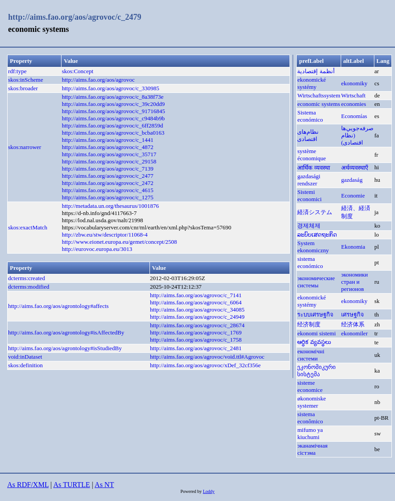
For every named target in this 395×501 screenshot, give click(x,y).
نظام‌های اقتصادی (308, 135)
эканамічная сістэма (312, 449)
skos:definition (25, 365)
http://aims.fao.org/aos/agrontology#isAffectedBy (66, 332)
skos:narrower (24, 147)
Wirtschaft (353, 95)
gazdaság (352, 179)
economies (353, 104)
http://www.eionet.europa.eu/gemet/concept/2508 (119, 241)
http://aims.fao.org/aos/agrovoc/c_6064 (195, 302)
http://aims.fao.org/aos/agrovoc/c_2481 (195, 348)
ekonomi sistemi (316, 333)
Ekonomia (353, 246)
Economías (354, 116)
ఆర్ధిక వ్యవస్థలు (314, 341)
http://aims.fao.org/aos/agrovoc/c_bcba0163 (113, 132)
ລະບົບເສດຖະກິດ (317, 234)
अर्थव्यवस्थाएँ (354, 167)
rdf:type (17, 71)
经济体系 (352, 324)
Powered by (191, 491)
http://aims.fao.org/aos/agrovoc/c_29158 (109, 161)
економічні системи (310, 355)
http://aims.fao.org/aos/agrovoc (98, 79)
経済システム (314, 212)
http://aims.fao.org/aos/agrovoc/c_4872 (108, 147)
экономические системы (316, 282)
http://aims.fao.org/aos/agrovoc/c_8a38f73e (112, 96)
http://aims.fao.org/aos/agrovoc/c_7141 (195, 295)
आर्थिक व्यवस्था (313, 167)
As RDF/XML (27, 484)
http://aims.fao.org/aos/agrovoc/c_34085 (197, 309)
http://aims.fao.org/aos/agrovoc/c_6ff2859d (112, 125)
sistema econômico (310, 418)
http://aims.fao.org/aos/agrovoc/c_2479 (74, 17)
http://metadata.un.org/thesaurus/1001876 (110, 205)
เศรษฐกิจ (352, 314)
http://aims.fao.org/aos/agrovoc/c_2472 (108, 183)
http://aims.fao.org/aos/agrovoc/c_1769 (195, 332)
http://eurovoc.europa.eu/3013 (97, 249)
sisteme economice (309, 386)
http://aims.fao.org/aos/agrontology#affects (58, 306)
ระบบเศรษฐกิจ (315, 314)
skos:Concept (77, 71)
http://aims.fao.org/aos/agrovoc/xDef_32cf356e (205, 365)
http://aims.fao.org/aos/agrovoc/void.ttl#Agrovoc (207, 356)
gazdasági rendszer (308, 180)
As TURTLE (71, 484)
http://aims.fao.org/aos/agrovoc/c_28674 (197, 325)
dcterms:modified (28, 286)
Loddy (209, 491)
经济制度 (308, 324)
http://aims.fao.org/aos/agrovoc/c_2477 (108, 175)
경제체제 (308, 225)
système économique (311, 155)
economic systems (318, 104)
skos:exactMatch (27, 227)
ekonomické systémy (311, 83)
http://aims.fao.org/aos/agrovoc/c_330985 (110, 88)
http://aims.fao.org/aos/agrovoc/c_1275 (108, 197)
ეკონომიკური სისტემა (316, 371)
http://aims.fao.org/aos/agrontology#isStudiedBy (65, 348)
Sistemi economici (309, 195)
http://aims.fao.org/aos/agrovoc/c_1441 (108, 139)
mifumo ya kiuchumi (310, 433)
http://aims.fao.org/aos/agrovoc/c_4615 (108, 190)
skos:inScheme (25, 79)
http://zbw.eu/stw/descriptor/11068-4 (105, 234)
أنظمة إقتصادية (315, 71)
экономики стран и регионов (354, 281)
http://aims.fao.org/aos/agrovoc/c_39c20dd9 (113, 104)
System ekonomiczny (313, 247)
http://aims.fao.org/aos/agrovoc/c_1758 (195, 339)
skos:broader (23, 88)
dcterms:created (26, 278)
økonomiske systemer (311, 402)
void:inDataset (25, 356)
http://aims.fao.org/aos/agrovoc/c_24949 (197, 316)
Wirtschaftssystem (318, 95)
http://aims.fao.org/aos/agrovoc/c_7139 (108, 168)
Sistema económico (310, 116)
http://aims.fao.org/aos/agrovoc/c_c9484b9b (113, 118)
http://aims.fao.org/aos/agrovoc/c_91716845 (113, 111)
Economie (353, 195)
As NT (104, 484)
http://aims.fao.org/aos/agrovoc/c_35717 (109, 154)
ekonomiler (354, 333)
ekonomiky (354, 83)
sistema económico (310, 262)
